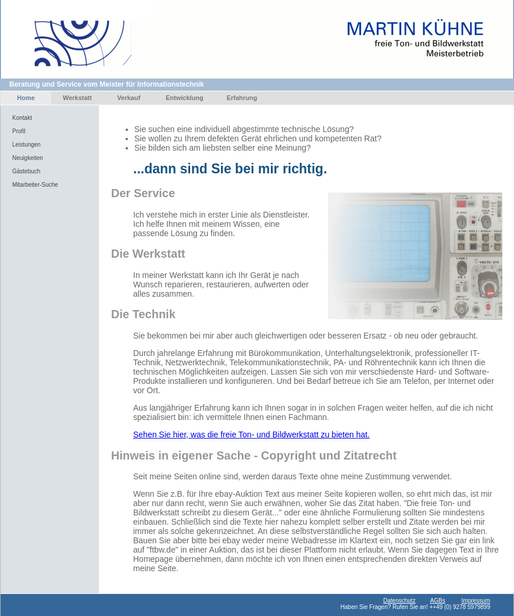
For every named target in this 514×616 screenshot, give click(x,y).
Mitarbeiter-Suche (35, 184)
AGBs (437, 600)
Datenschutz (399, 600)
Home (26, 97)
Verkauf (129, 97)
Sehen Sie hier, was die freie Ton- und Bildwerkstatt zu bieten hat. (251, 434)
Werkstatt (77, 97)
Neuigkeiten (27, 158)
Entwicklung (185, 97)
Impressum (476, 600)
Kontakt (22, 118)
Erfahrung (242, 97)
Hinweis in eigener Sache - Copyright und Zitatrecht (254, 455)
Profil (19, 131)
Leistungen (26, 144)
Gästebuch (26, 171)
